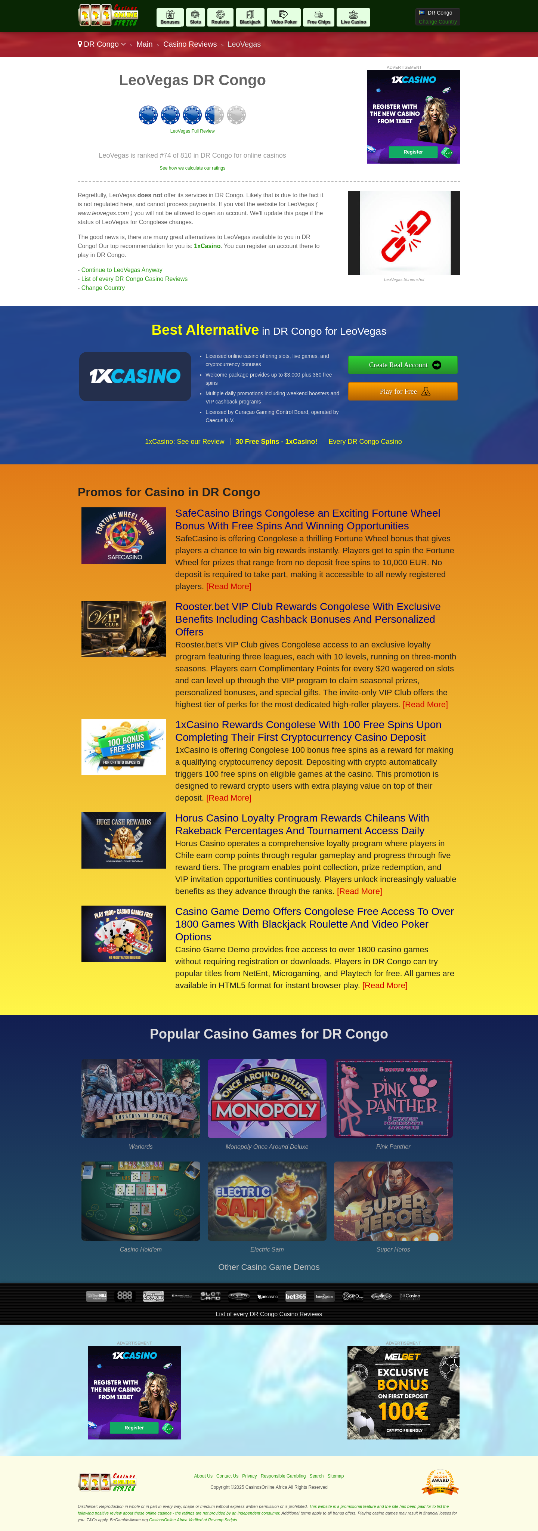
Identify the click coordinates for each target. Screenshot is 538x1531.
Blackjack (250, 22)
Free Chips (318, 22)
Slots (195, 22)
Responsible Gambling (283, 1476)
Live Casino (353, 22)
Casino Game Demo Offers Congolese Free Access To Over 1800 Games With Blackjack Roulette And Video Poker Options (314, 924)
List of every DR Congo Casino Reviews (134, 279)
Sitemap (335, 1476)
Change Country (438, 22)
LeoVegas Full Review (192, 131)
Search (316, 1476)
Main (144, 44)
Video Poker (284, 22)
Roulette (220, 22)
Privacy (249, 1476)
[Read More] (228, 586)
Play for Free (398, 391)
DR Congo (102, 44)
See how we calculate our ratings (192, 168)
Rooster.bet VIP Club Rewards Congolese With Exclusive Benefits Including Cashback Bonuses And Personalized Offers (308, 619)
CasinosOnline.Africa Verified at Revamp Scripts (193, 1520)
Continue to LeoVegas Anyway (122, 270)
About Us (203, 1476)
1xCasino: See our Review (184, 441)
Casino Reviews (190, 44)
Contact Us (227, 1476)
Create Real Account (398, 365)
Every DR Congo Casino (365, 441)
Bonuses (170, 22)
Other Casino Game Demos (268, 1267)
